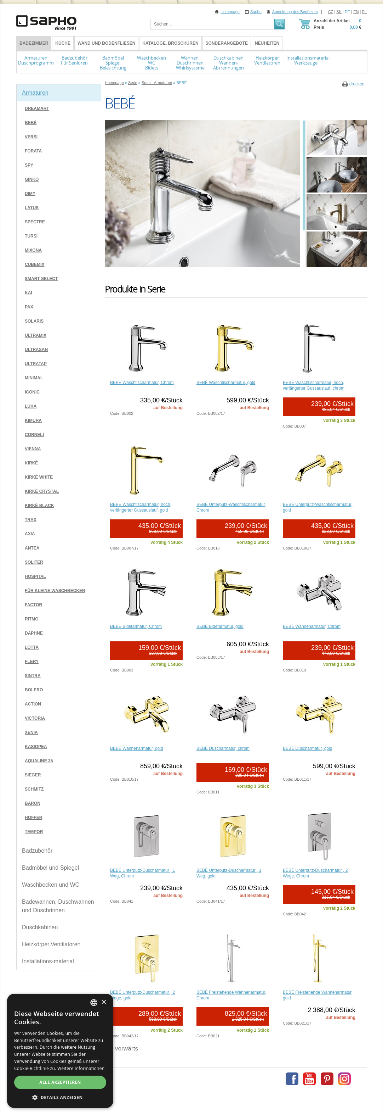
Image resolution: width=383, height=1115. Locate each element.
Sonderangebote (227, 43)
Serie (132, 82)
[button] (60, 1097)
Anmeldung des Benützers (295, 12)
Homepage (230, 12)
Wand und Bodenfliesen (106, 43)
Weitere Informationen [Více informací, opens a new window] (81, 1068)
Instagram (344, 1078)
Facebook (292, 1078)
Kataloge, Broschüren (170, 43)
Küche (62, 43)
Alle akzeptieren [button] (60, 1082)
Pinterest (327, 1078)
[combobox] (93, 1002)
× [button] (103, 1002)
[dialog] (60, 1051)
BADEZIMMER (33, 43)
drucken (357, 84)
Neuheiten (267, 43)
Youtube (309, 1078)
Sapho (256, 12)
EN (356, 12)
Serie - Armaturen (157, 82)
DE (347, 12)
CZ (330, 12)
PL (364, 12)
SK (339, 12)
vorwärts (126, 1048)
